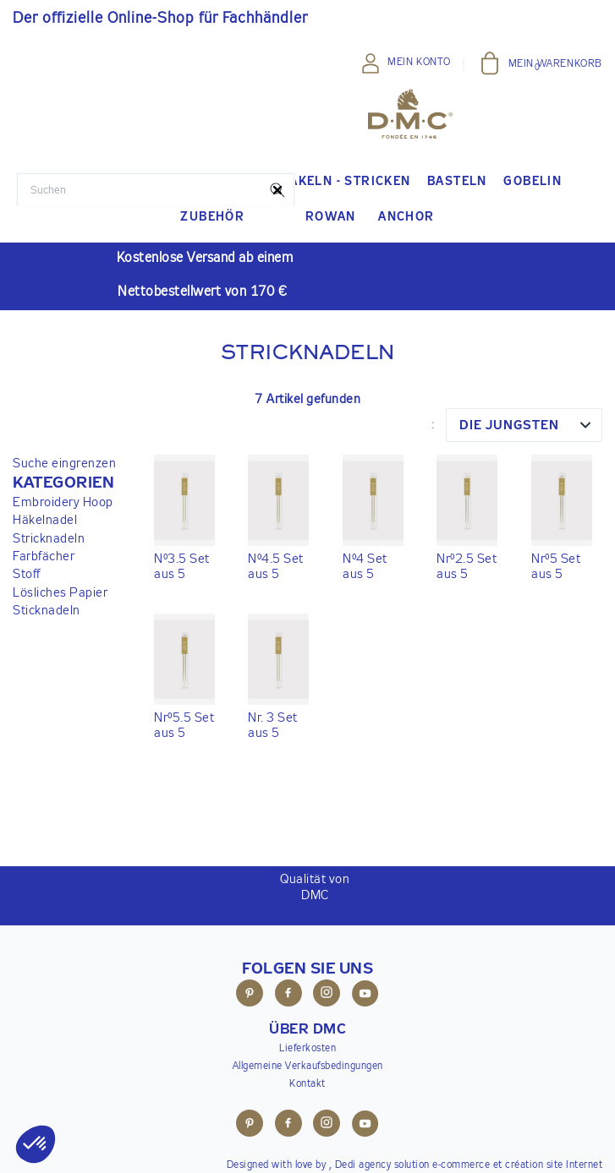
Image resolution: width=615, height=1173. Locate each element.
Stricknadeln (49, 538)
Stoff (27, 574)
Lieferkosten (307, 1049)
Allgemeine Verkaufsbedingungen (308, 1066)
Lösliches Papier (60, 592)
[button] (64, 483)
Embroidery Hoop (63, 502)
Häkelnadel (45, 520)
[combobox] (524, 425)
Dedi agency (363, 1165)
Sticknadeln (46, 610)
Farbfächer (43, 556)
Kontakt (307, 1084)
